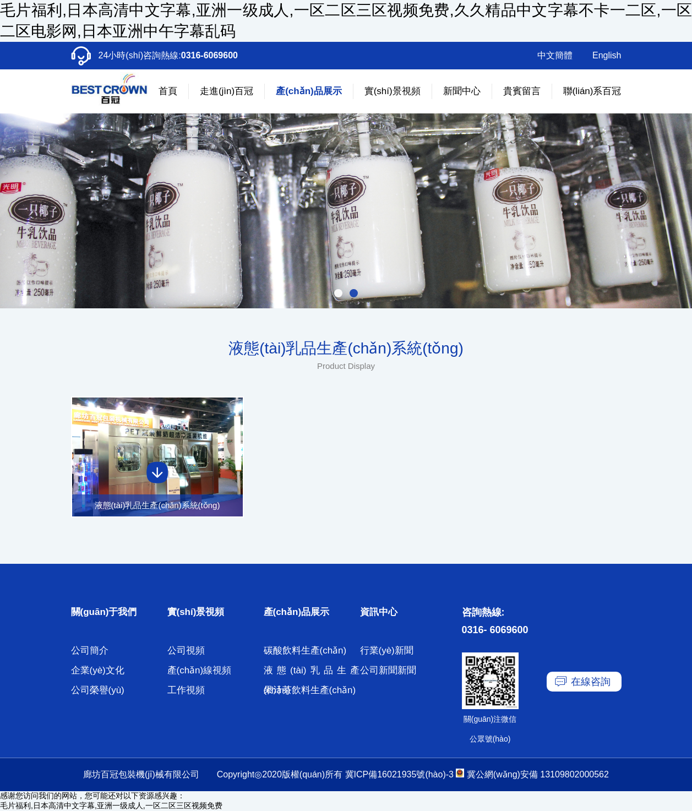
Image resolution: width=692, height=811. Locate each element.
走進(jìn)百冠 (226, 91)
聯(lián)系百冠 (592, 91)
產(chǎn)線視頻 (199, 670)
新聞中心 (462, 91)
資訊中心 (378, 612)
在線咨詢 (591, 681)
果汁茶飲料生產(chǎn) (310, 690)
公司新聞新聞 (388, 670)
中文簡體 (555, 55)
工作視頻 (186, 690)
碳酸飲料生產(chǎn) (305, 650)
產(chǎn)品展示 (309, 91)
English (606, 55)
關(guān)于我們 (104, 612)
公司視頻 (186, 650)
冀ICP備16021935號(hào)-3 (399, 774)
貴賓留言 (522, 91)
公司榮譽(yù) (97, 690)
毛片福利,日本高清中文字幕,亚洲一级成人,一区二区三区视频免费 (111, 805)
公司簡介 (89, 650)
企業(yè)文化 (97, 670)
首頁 (168, 91)
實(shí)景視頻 (392, 91)
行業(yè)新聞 (386, 650)
